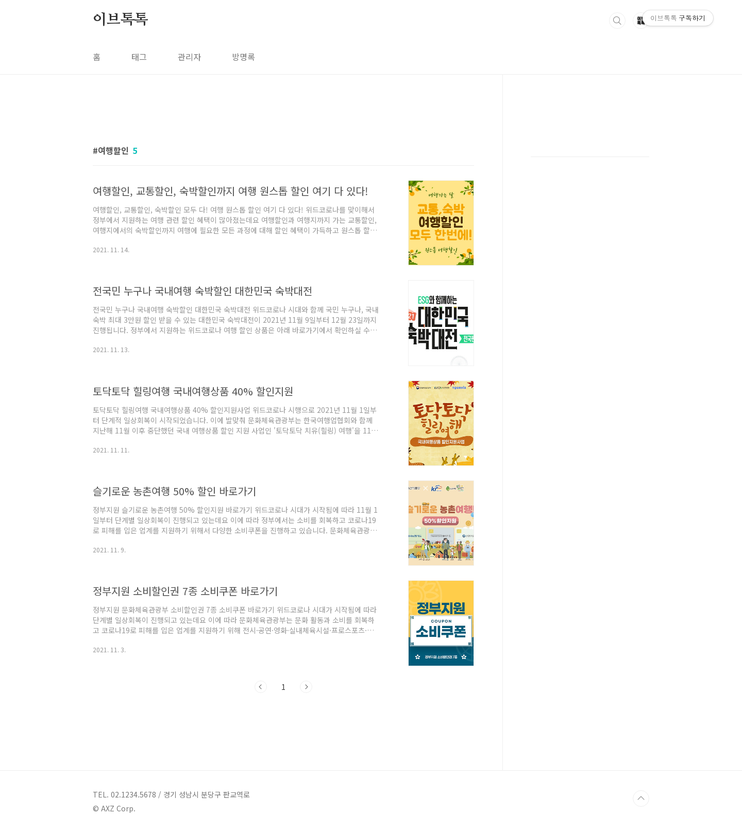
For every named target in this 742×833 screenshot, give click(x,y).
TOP (641, 798)
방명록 (243, 56)
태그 (139, 56)
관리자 (189, 56)
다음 (306, 687)
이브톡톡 (120, 20)
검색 (617, 20)
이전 (261, 687)
